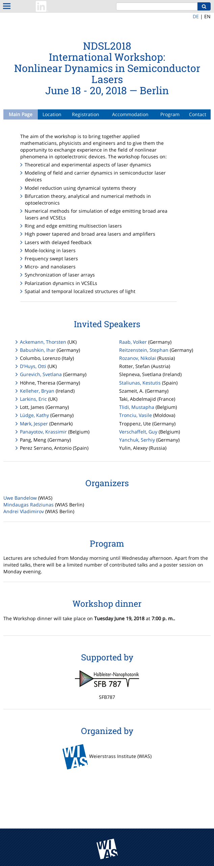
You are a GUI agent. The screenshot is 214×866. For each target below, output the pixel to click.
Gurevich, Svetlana (41, 374)
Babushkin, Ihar (37, 350)
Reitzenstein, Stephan (143, 350)
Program (170, 114)
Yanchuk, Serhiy (137, 440)
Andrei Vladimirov (23, 511)
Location (52, 114)
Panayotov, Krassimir (43, 431)
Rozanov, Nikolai (137, 358)
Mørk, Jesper (34, 423)
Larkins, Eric (33, 399)
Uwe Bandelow (20, 498)
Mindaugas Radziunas (28, 504)
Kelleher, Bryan (37, 391)
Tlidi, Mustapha (136, 407)
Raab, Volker (133, 342)
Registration (85, 114)
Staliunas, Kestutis (140, 382)
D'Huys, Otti (33, 366)
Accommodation (130, 114)
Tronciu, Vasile (135, 415)
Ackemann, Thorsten (43, 342)
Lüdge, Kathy (34, 415)
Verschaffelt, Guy (138, 431)
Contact (197, 114)
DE (196, 16)
